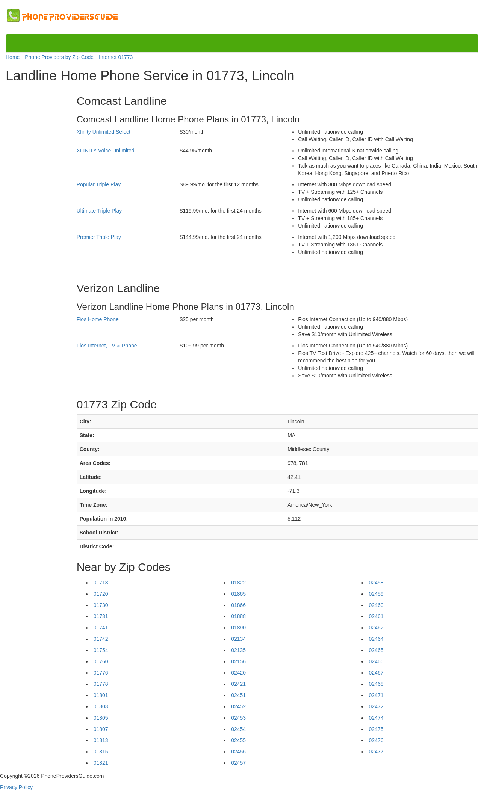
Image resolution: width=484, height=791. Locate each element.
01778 (101, 684)
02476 (376, 740)
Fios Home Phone (98, 319)
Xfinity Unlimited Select (103, 132)
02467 (376, 673)
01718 (101, 583)
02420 (238, 673)
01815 (101, 752)
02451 (238, 695)
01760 (101, 661)
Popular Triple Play (99, 184)
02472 (376, 706)
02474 (376, 718)
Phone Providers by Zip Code (59, 57)
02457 (238, 763)
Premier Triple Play (99, 237)
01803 (101, 706)
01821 (101, 763)
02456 (238, 752)
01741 (101, 628)
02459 (376, 594)
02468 (376, 684)
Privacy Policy (16, 787)
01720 (101, 594)
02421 (238, 684)
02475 (376, 729)
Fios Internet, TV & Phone (107, 346)
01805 (101, 718)
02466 (376, 661)
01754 (101, 650)
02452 (238, 706)
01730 (101, 605)
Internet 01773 (116, 57)
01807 (101, 729)
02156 (238, 661)
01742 (101, 639)
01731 (101, 616)
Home (13, 57)
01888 (238, 616)
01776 (101, 673)
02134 (238, 639)
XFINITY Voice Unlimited (106, 151)
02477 (376, 752)
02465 (376, 650)
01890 (238, 628)
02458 (376, 583)
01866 (238, 605)
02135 (238, 650)
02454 (238, 729)
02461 (376, 616)
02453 (238, 718)
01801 (101, 695)
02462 (376, 628)
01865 (238, 594)
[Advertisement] (37, 199)
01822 (238, 583)
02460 (376, 605)
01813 (101, 740)
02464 (376, 639)
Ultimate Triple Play (99, 211)
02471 (376, 695)
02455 (238, 740)
